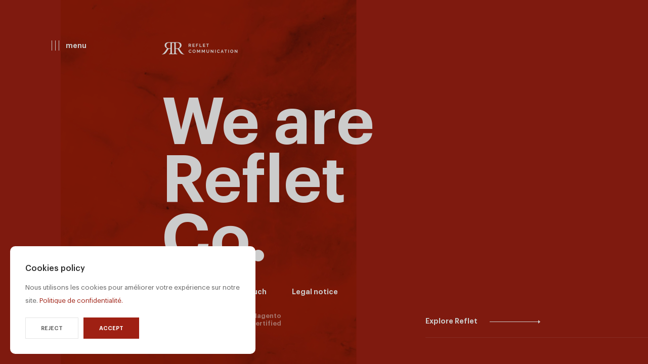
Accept (111, 328)
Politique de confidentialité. (81, 300)
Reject (52, 328)
